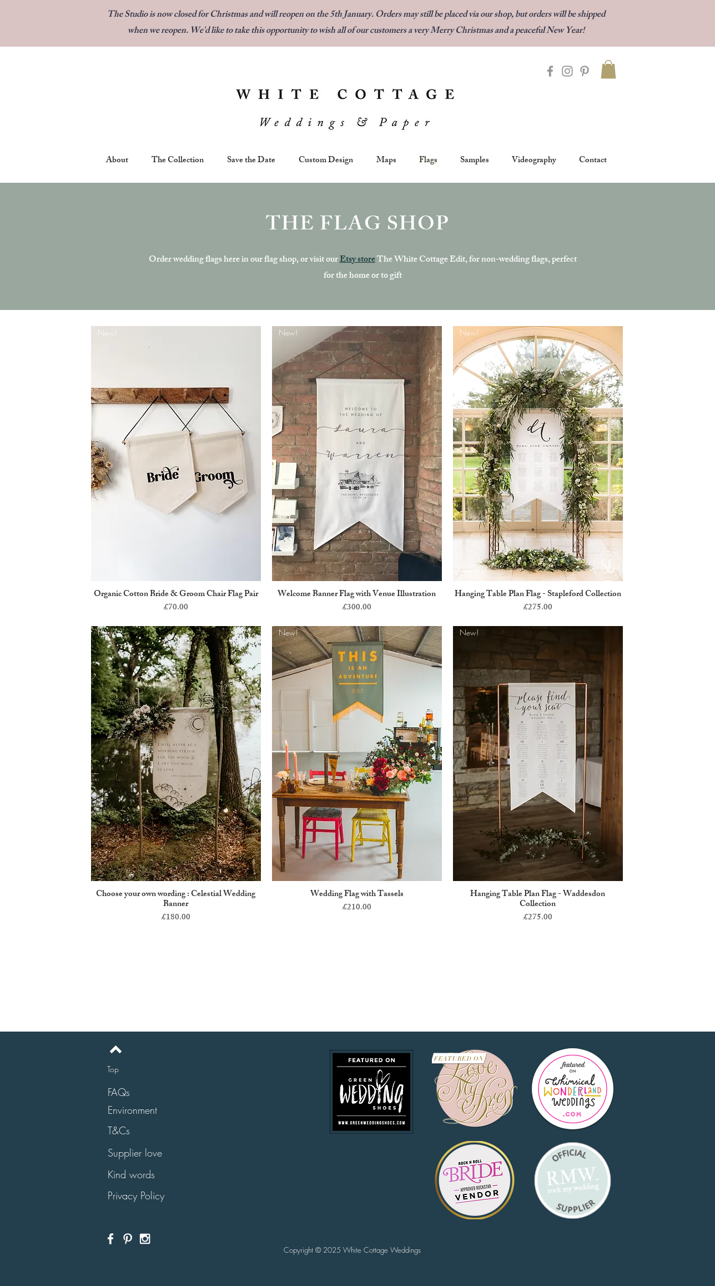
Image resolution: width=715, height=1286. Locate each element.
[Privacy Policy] (136, 1196)
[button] (608, 69)
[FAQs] (119, 1092)
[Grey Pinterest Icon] (584, 71)
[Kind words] (131, 1175)
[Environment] (132, 1110)
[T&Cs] (119, 1131)
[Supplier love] (135, 1153)
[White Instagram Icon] (145, 1239)
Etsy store (357, 260)
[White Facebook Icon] (110, 1239)
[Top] (112, 1068)
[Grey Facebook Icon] (550, 71)
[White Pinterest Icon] (127, 1239)
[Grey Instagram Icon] (567, 71)
